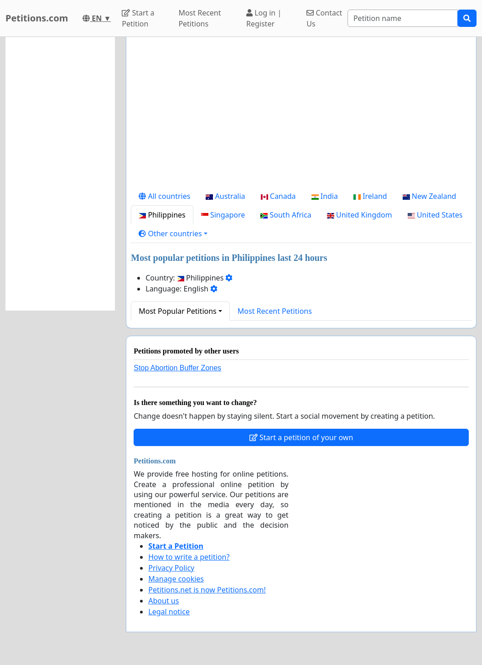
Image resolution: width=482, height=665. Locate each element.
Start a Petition (138, 18)
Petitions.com (36, 18)
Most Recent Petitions (199, 18)
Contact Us (324, 18)
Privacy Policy (171, 568)
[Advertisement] (301, 115)
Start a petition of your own (301, 437)
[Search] (402, 18)
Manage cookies (176, 579)
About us (163, 601)
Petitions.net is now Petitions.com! (206, 590)
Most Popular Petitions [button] (178, 311)
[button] (173, 233)
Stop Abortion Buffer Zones (177, 368)
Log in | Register (263, 18)
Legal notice (169, 612)
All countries (164, 196)
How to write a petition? (188, 557)
